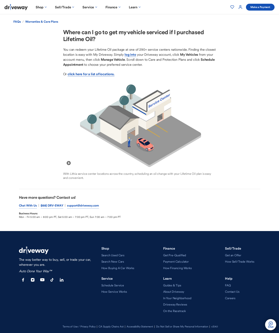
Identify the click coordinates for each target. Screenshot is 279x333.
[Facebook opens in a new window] (23, 280)
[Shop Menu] (42, 7)
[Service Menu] (90, 7)
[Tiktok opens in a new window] (52, 280)
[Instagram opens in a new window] (33, 280)
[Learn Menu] (135, 7)
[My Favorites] (232, 7)
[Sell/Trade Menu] (65, 7)
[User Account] (240, 7)
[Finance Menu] (113, 7)
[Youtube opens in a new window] (42, 280)
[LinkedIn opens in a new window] (62, 280)
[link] (112, 255)
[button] (270, 324)
